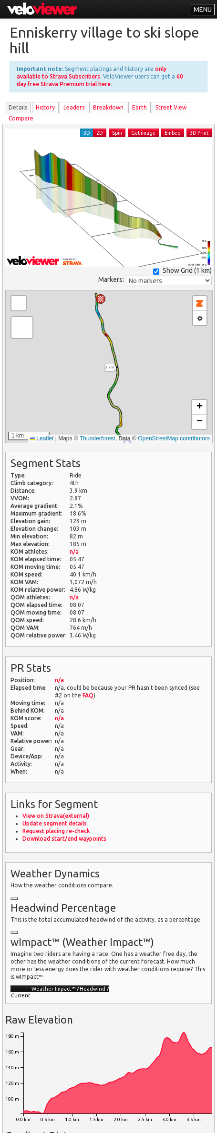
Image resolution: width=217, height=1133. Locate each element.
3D (86, 133)
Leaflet (41, 438)
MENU (203, 9)
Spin (117, 133)
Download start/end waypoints (64, 838)
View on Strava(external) (55, 816)
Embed (173, 133)
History (45, 107)
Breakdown (108, 107)
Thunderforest (97, 438)
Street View (170, 107)
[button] (100, 299)
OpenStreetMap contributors (174, 438)
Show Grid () (182, 271)
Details (18, 107)
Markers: (111, 279)
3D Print (199, 133)
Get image (143, 133)
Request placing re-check (56, 831)
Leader (73, 107)
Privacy (102, 1120)
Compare (21, 118)
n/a (74, 551)
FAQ (88, 695)
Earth (139, 107)
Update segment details (54, 823)
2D (99, 133)
